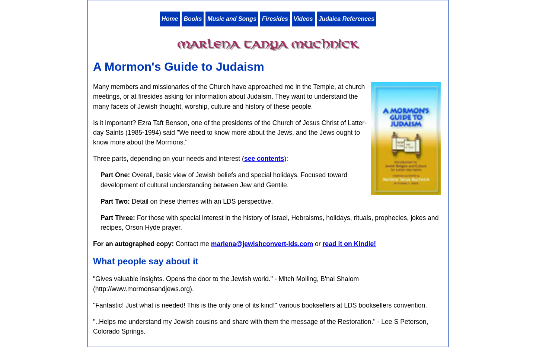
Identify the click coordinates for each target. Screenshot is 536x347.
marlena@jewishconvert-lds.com (262, 244)
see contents (264, 158)
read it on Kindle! (349, 244)
